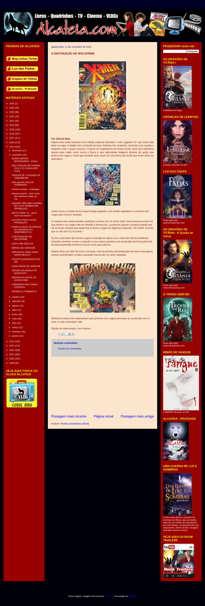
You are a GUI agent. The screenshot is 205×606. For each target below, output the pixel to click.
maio (15, 318)
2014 (12, 341)
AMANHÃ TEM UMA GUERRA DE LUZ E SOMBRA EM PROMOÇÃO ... (26, 206)
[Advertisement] (102, 385)
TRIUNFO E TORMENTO (24, 291)
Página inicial (103, 416)
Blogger (132, 596)
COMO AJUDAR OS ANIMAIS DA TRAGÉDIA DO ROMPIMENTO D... (26, 229)
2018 (12, 133)
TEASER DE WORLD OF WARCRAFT (24, 271)
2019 (12, 129)
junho (15, 314)
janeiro (15, 336)
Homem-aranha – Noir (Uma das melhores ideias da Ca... (25, 196)
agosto (15, 305)
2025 (12, 103)
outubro (16, 297)
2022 (12, 116)
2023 (12, 112)
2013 (12, 345)
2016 (12, 142)
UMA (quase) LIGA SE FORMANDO (22, 183)
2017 (12, 138)
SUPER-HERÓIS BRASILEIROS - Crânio (24, 160)
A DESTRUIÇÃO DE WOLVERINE (21, 238)
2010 (12, 358)
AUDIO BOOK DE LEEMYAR (25, 266)
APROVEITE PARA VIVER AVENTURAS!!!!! (24, 253)
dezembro (17, 150)
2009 (12, 363)
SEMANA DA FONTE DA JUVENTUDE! (23, 278)
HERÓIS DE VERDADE (23, 248)
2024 (12, 107)
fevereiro (16, 331)
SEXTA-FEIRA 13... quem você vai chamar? (24, 214)
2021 (12, 120)
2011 (12, 354)
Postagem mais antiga (137, 416)
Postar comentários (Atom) (74, 423)
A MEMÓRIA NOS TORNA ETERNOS (24, 285)
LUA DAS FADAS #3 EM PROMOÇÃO (23, 221)
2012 (12, 350)
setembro (17, 301)
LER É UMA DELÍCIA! (22, 243)
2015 (12, 146)
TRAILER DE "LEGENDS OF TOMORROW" (25, 176)
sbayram (109, 596)
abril (14, 323)
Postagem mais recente (68, 416)
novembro (17, 154)
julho (14, 310)
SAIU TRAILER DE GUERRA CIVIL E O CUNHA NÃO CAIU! (25, 168)
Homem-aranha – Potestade (25, 189)
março (15, 327)
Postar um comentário (69, 348)
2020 (12, 125)
